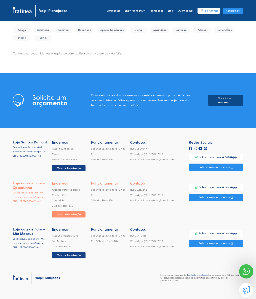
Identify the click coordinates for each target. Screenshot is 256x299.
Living (138, 30)
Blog (170, 10)
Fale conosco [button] (208, 10)
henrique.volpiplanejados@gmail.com (152, 159)
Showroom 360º (135, 10)
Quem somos (185, 10)
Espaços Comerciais (112, 30)
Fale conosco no (216, 157)
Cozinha (63, 30)
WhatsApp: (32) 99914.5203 (146, 154)
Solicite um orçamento (225, 100)
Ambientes (113, 10)
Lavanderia (160, 30)
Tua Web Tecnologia (197, 275)
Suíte (43, 37)
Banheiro (181, 30)
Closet (202, 30)
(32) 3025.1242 (138, 189)
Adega (22, 30)
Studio (22, 37)
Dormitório (84, 30)
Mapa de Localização (69, 168)
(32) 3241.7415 (138, 235)
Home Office (224, 30)
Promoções (156, 10)
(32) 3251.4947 (138, 148)
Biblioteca (42, 30)
